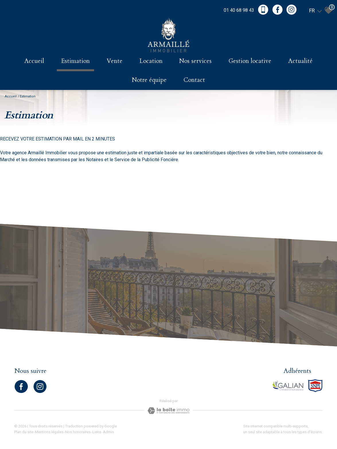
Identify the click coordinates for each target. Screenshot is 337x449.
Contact (194, 80)
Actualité (300, 61)
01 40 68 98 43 (239, 10)
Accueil (34, 61)
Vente (114, 61)
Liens (96, 432)
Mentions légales (49, 432)
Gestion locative (250, 61)
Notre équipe (149, 80)
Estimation (75, 61)
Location (151, 61)
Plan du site (23, 432)
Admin (108, 432)
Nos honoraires (78, 432)
